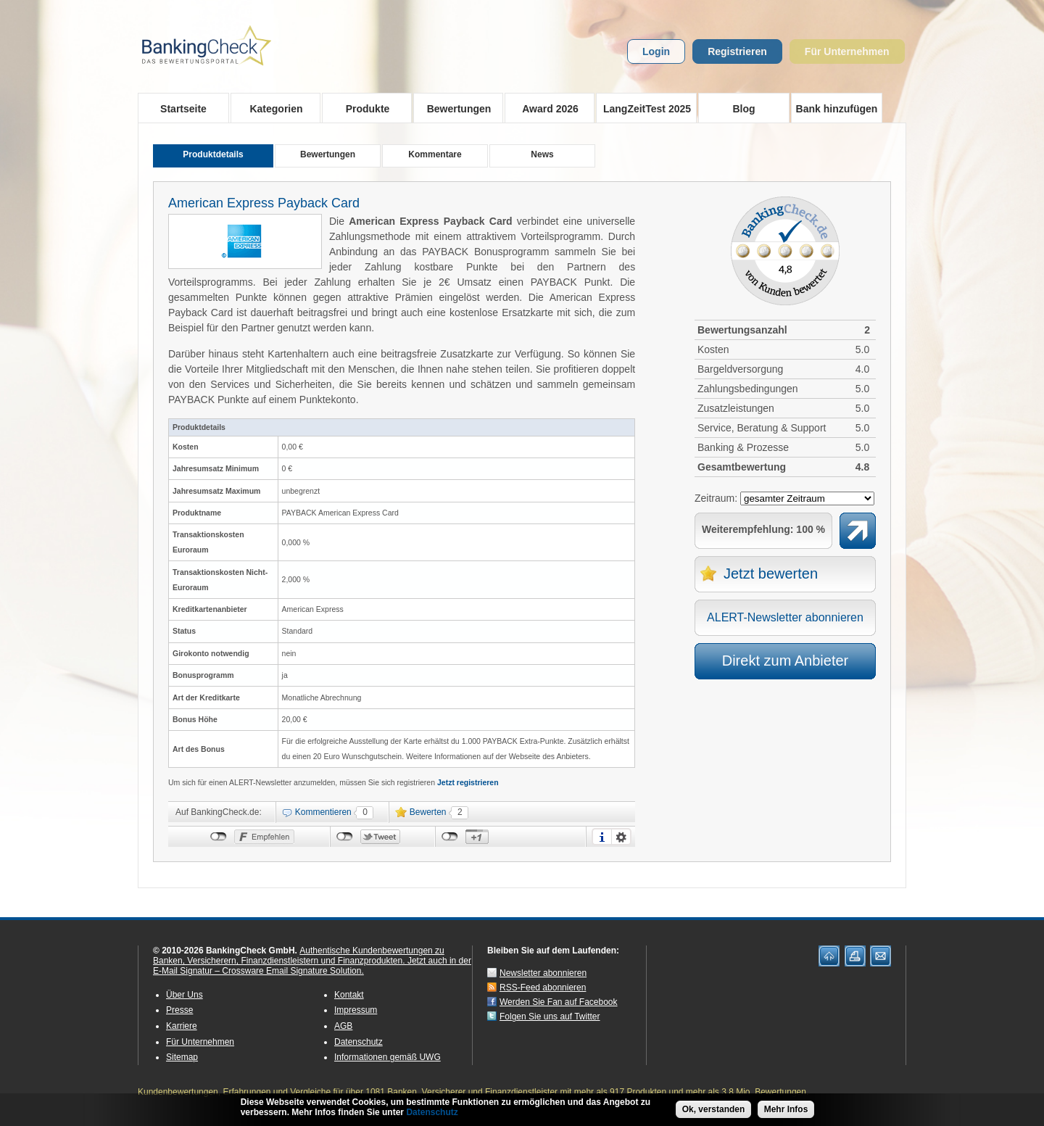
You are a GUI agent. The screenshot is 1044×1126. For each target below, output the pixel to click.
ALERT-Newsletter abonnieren (785, 617)
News (542, 154)
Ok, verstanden (713, 1110)
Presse (179, 1010)
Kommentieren (323, 812)
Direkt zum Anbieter (785, 660)
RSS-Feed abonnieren (543, 987)
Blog (743, 109)
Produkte (363, 108)
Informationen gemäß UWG (387, 1057)
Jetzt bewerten (771, 573)
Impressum (355, 1010)
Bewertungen (454, 108)
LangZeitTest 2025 (643, 108)
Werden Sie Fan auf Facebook (559, 1002)
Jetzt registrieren (468, 782)
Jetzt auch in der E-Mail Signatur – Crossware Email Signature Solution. (312, 966)
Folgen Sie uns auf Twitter (550, 1016)
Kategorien (271, 108)
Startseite (183, 109)
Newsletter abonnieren (543, 973)
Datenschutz (358, 1042)
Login (656, 51)
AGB (343, 1026)
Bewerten (428, 812)
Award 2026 (546, 108)
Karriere (181, 1026)
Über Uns (184, 995)
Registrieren (737, 51)
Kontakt (349, 995)
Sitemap (182, 1057)
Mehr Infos (786, 1110)
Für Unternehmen (847, 51)
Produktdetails (213, 154)
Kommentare (434, 154)
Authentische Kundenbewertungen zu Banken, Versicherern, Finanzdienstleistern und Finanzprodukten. (298, 955)
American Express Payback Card (264, 203)
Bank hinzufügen (837, 109)
